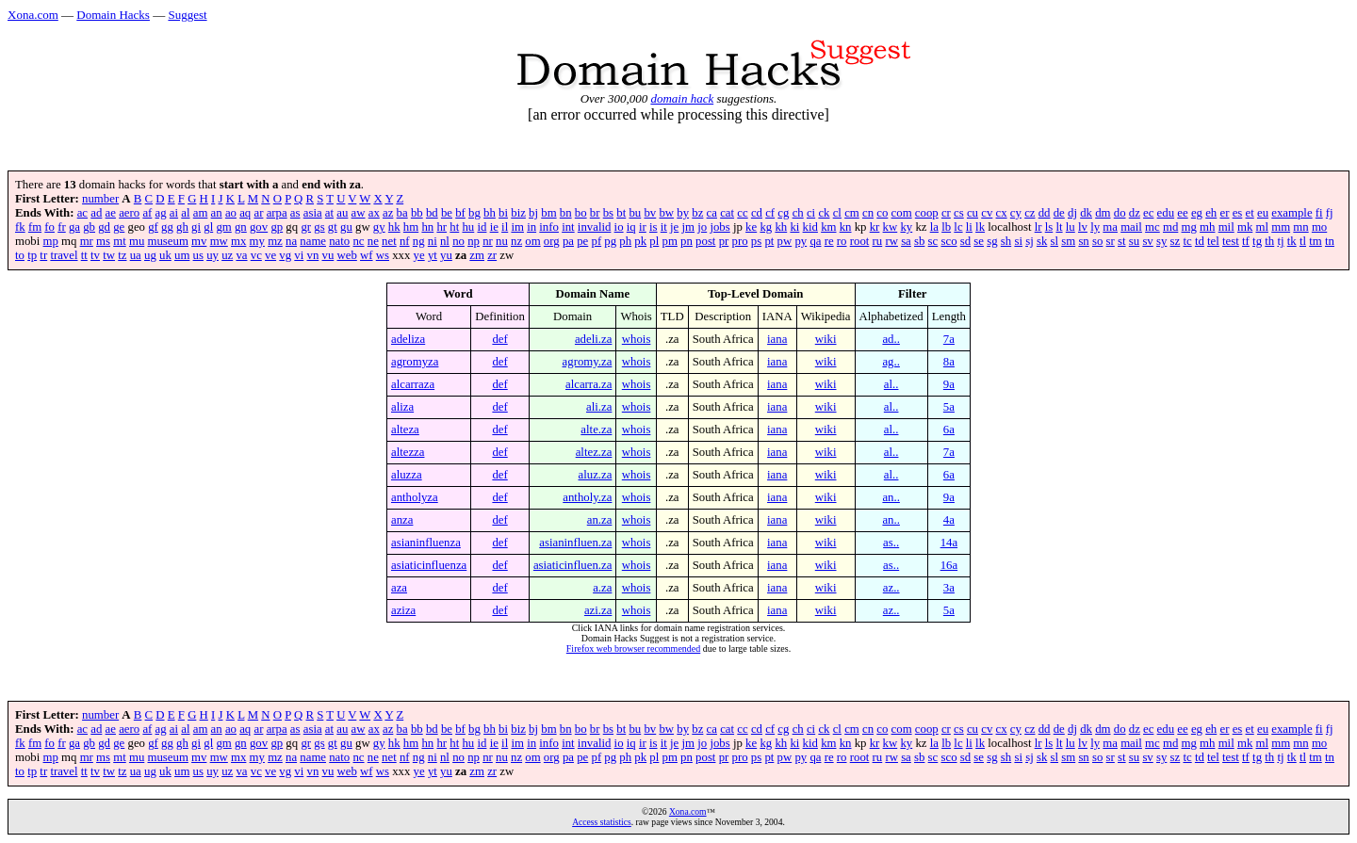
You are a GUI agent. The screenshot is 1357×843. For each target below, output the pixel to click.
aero (129, 212)
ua (135, 255)
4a (949, 520)
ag (161, 212)
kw (890, 227)
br (595, 212)
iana (777, 339)
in (531, 227)
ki (794, 227)
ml (1261, 227)
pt (769, 241)
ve (270, 255)
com (901, 212)
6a (949, 429)
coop (927, 212)
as (295, 212)
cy (1016, 212)
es (1238, 212)
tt (84, 255)
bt (621, 212)
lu (1070, 227)
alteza (405, 429)
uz (227, 255)
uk (165, 255)
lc (958, 227)
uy (212, 255)
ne (373, 241)
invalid (595, 227)
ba (402, 212)
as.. (891, 542)
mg (1189, 227)
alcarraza (412, 384)
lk (980, 227)
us (198, 255)
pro (740, 241)
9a (949, 384)
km (828, 227)
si (1018, 241)
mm (1280, 227)
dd (1044, 212)
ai (174, 212)
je (674, 227)
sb (919, 241)
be (446, 212)
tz (122, 255)
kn (846, 227)
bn (566, 212)
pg (610, 241)
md (1170, 227)
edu (1165, 212)
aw (359, 212)
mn (1300, 227)
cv (986, 212)
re (829, 241)
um (181, 255)
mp (50, 241)
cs (959, 212)
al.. (891, 384)
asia (312, 212)
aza (399, 587)
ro (842, 241)
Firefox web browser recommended (633, 648)
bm (548, 212)
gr (306, 227)
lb (946, 227)
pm (670, 241)
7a (949, 339)
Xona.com (33, 15)
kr (875, 227)
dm (1102, 212)
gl (208, 227)
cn (868, 212)
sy (1161, 241)
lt (1058, 227)
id (481, 227)
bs (608, 212)
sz (1175, 241)
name (313, 241)
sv (1147, 241)
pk (640, 241)
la (934, 227)
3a (949, 587)
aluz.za (596, 474)
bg (474, 212)
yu (446, 255)
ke (751, 227)
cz (1029, 212)
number (100, 198)
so (1097, 241)
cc (742, 212)
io (619, 227)
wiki (826, 339)
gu (346, 227)
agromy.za (588, 361)
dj (1072, 212)
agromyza (414, 361)
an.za (600, 520)
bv (650, 212)
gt (332, 227)
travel (63, 255)
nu (502, 241)
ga (74, 227)
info (549, 227)
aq (245, 212)
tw (109, 255)
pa (568, 241)
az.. (891, 587)
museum (167, 241)
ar (258, 212)
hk (394, 227)
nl (445, 241)
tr (43, 255)
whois (636, 339)
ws (382, 255)
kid (810, 227)
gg (167, 227)
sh (1006, 241)
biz (518, 212)
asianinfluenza (426, 542)
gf (153, 227)
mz (275, 241)
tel (1213, 241)
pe (582, 241)
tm (1315, 241)
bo (581, 212)
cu (972, 212)
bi (503, 212)
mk (1244, 227)
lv (1082, 227)
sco (948, 241)
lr (1038, 227)
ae (111, 212)
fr (61, 227)
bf (460, 212)
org (552, 241)
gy (379, 227)
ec (1148, 212)
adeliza (408, 339)
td (1199, 241)
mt (119, 241)
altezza (408, 452)
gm (223, 227)
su (1134, 241)
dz (1134, 212)
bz (697, 212)
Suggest (187, 15)
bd (432, 212)
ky (906, 227)
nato (339, 241)
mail (1131, 227)
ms (103, 241)
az (388, 212)
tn (1329, 241)
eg (1196, 212)
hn (427, 227)
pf (596, 241)
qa (815, 241)
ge (118, 227)
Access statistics (601, 822)
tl (1303, 241)
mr (86, 241)
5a (949, 406)
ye (419, 255)
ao (231, 212)
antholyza (414, 497)
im (517, 227)
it (664, 227)
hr (441, 227)
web (347, 255)
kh (781, 227)
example (1291, 212)
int (568, 227)
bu (635, 212)
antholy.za (587, 497)
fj (1329, 212)
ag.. (890, 361)
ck (823, 212)
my (257, 241)
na (291, 241)
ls (1049, 227)
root (860, 241)
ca (712, 212)
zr (492, 255)
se (978, 241)
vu (328, 255)
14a (948, 542)
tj (1280, 241)
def (499, 339)
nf (405, 241)
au (342, 212)
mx (238, 241)
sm (1068, 241)
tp (32, 255)
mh (1207, 227)
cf (770, 212)
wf (366, 255)
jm (688, 227)
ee (1182, 212)
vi (298, 255)
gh (182, 227)
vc (256, 255)
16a (948, 565)
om (532, 241)
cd (756, 212)
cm (851, 212)
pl (654, 241)
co (882, 212)
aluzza (406, 474)
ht (454, 227)
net (389, 241)
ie (494, 227)
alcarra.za (588, 384)
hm (410, 227)
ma (1110, 227)
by (683, 212)
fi (1319, 212)
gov (259, 227)
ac (82, 212)
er (1224, 212)
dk (1086, 212)
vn (313, 255)
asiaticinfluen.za (573, 565)
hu (468, 227)
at (329, 212)
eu (1262, 212)
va (241, 255)
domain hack (681, 98)
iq (631, 227)
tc (1187, 241)
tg (1257, 241)
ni (432, 241)
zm (476, 255)
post (705, 241)
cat (727, 212)
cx (1001, 212)
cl (837, 212)
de (1059, 212)
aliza (402, 406)
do (1120, 212)
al (185, 212)
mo (1319, 227)
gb (89, 227)
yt (432, 255)
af (147, 212)
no (458, 241)
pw (785, 241)
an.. (890, 497)
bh (489, 212)
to (20, 255)
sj (1029, 241)
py (800, 241)
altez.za (594, 452)
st (1122, 241)
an (216, 212)
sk (1042, 241)
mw (219, 241)
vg (285, 255)
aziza (403, 610)
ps (756, 241)
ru (878, 241)
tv (95, 255)
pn (686, 241)
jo (702, 227)
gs (319, 227)
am (200, 212)
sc (933, 241)
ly (1095, 227)
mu (136, 241)
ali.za (599, 406)
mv (198, 241)
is (653, 227)
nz (516, 241)
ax (374, 212)
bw (666, 212)
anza (402, 520)
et (1250, 212)
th (1269, 241)
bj (533, 212)
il (504, 227)
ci (811, 212)
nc (358, 241)
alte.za (596, 429)
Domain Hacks (113, 15)
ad (96, 212)
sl (1055, 241)
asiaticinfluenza (428, 565)
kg (766, 227)
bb (417, 212)
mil (1226, 227)
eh (1211, 212)
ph (625, 241)
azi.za (598, 610)
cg (783, 212)
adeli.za (593, 339)
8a (949, 361)
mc (1152, 227)
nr (487, 241)
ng (419, 241)
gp (276, 227)
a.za (602, 587)
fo (49, 227)
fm (34, 227)
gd (104, 227)
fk (20, 227)
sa (906, 241)
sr (1110, 241)
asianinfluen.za (575, 542)
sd (965, 241)
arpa (277, 212)
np (473, 241)
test (1230, 241)
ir (642, 227)
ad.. (890, 339)
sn (1083, 241)
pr (724, 241)
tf (1246, 241)
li (969, 227)
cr (946, 212)
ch (798, 212)
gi (196, 227)
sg (992, 241)
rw (891, 241)
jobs (719, 227)
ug (150, 255)
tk (1292, 241)
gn (241, 227)
